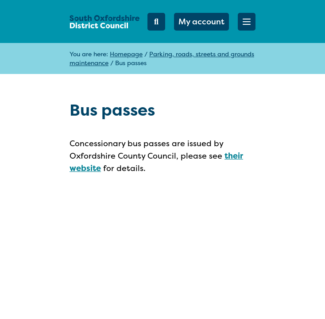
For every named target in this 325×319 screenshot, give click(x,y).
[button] (246, 22)
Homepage (126, 54)
